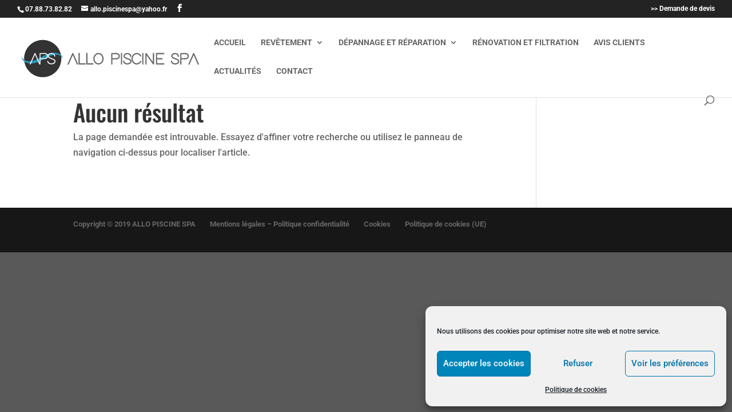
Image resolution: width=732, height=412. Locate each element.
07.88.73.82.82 (48, 9)
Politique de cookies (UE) (446, 224)
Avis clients (619, 42)
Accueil (230, 42)
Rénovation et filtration (525, 42)
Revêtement (286, 42)
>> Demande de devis (683, 9)
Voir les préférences (670, 363)
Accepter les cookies (483, 363)
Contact (294, 71)
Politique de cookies (576, 390)
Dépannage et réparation (392, 42)
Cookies (377, 224)
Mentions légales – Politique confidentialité (279, 224)
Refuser (577, 363)
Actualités (237, 71)
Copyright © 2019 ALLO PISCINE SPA (134, 224)
